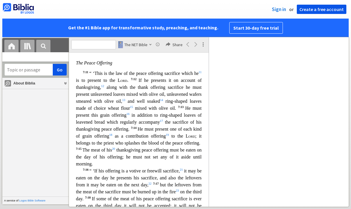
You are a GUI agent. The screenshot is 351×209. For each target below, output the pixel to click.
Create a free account (321, 9)
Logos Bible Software (32, 200)
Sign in (279, 9)
